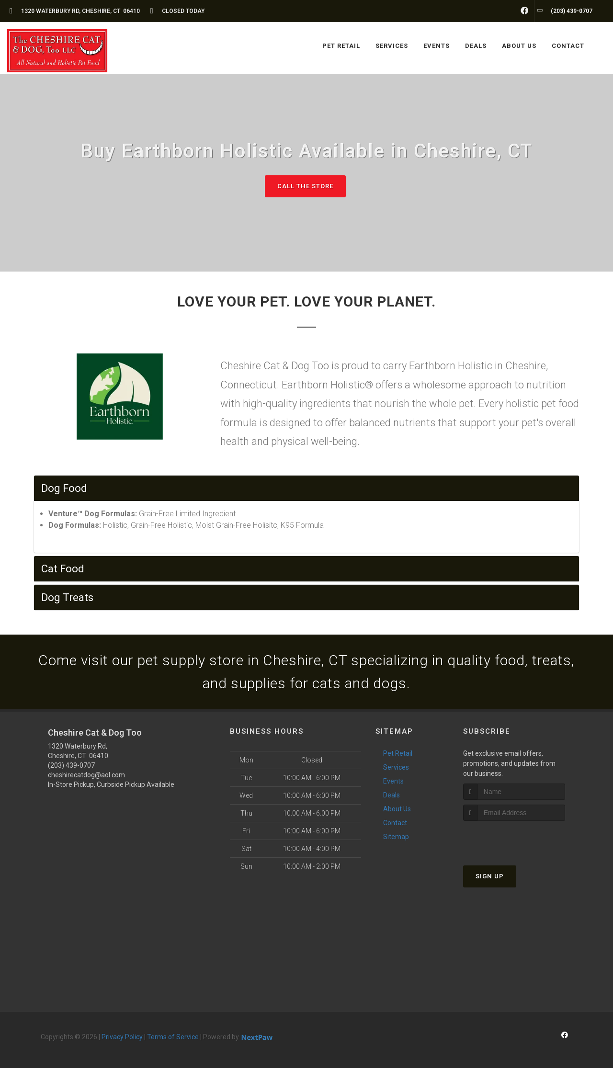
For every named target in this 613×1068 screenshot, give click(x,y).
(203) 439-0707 (71, 765)
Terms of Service (173, 1037)
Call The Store (305, 186)
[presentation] (514, 839)
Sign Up (490, 876)
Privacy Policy (122, 1037)
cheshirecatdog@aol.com (86, 775)
